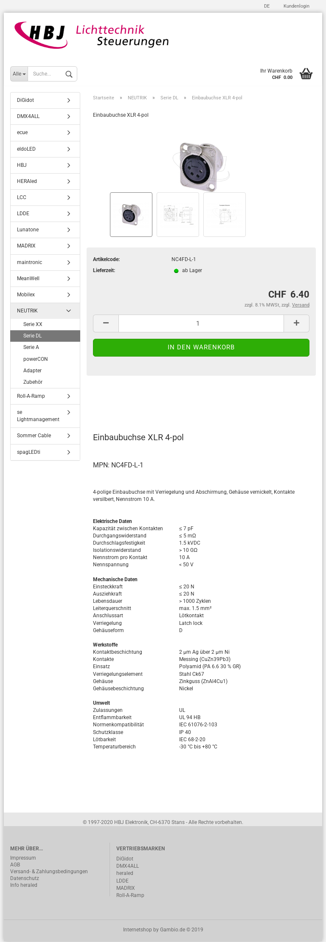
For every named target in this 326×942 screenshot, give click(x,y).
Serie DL (32, 337)
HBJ (22, 166)
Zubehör (32, 383)
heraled (124, 874)
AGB (15, 865)
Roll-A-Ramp (31, 397)
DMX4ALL (28, 117)
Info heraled (23, 886)
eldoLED (26, 149)
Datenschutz (24, 879)
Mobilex (26, 295)
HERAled (27, 182)
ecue (22, 133)
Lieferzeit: (104, 271)
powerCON (35, 360)
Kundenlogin (295, 6)
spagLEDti (28, 453)
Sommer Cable (34, 436)
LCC (21, 198)
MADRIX (26, 247)
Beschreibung (125, 401)
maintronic (29, 263)
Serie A (31, 348)
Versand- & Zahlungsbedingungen (49, 872)
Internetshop (137, 931)
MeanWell (28, 279)
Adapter (32, 371)
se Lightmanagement (38, 416)
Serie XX (32, 325)
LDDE (23, 214)
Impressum (23, 858)
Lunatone (28, 230)
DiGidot (25, 101)
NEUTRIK (27, 312)
